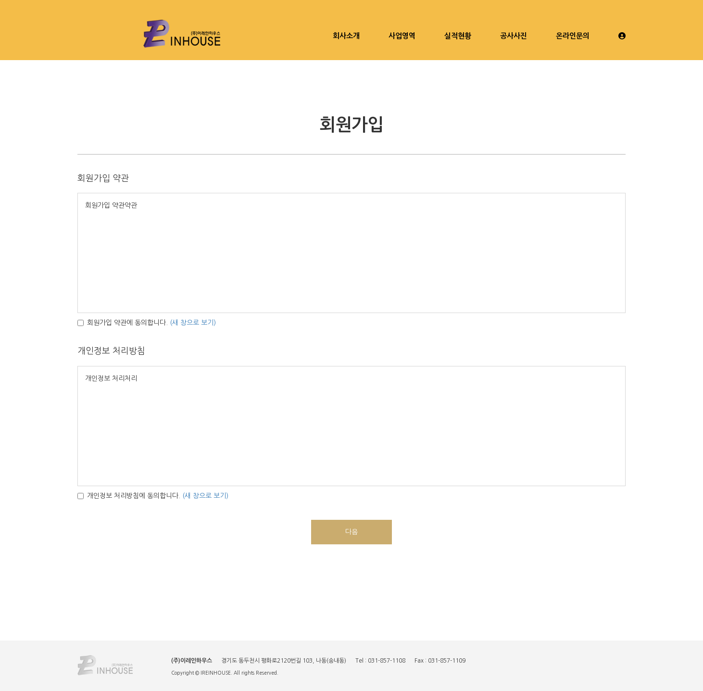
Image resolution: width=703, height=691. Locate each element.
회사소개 (346, 35)
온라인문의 (573, 35)
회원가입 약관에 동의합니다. (122, 322)
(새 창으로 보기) (193, 322)
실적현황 (457, 35)
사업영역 (402, 35)
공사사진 (513, 35)
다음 (351, 531)
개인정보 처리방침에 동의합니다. (128, 495)
